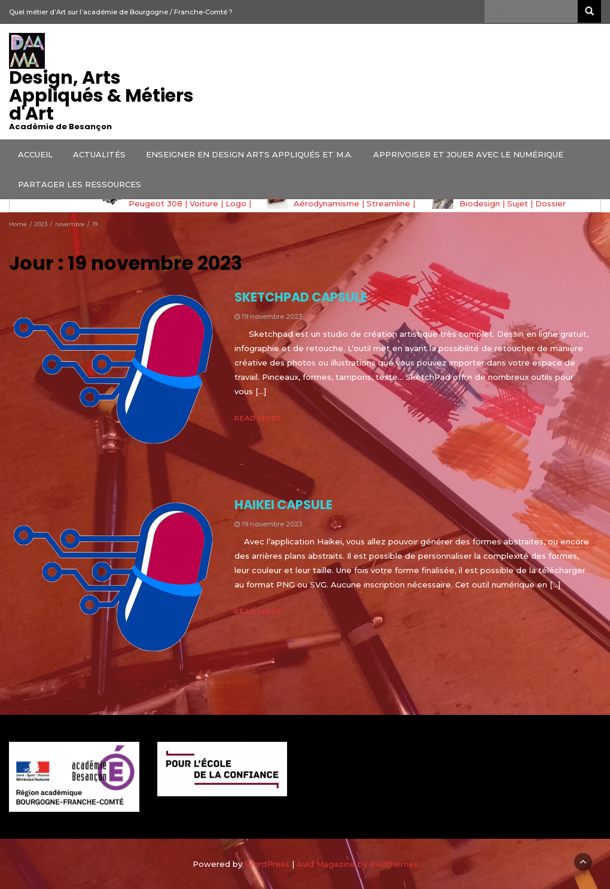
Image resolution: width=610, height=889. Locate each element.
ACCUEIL (35, 154)
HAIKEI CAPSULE (283, 504)
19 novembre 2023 (272, 316)
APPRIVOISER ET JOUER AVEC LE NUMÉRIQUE (468, 154)
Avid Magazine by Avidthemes (357, 864)
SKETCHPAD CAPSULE (300, 297)
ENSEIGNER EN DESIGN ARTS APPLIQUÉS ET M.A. (249, 154)
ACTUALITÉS (99, 154)
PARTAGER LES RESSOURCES (79, 184)
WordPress (267, 864)
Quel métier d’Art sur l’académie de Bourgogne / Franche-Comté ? (121, 12)
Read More (258, 418)
